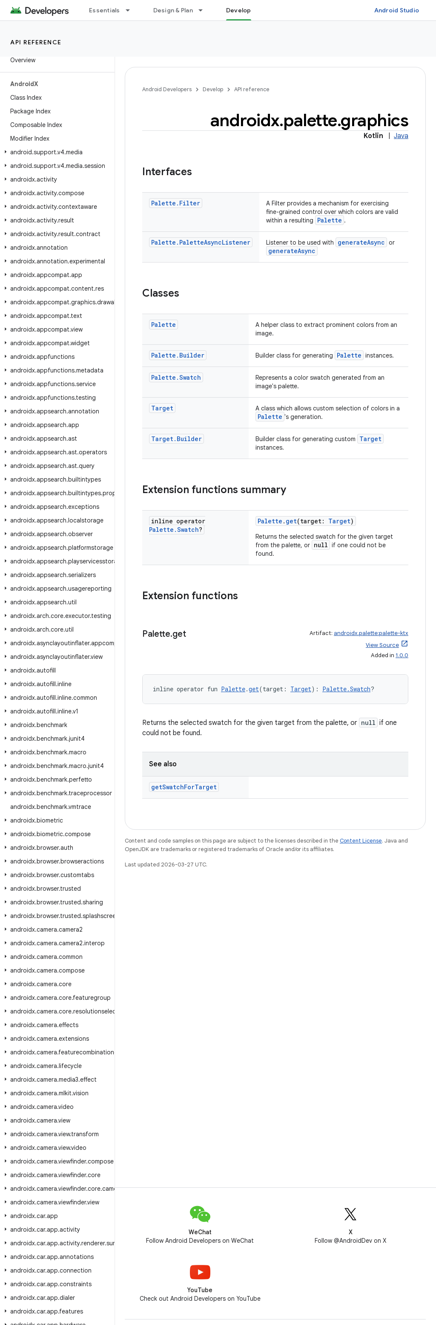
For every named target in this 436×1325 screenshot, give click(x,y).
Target (162, 408)
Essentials (104, 10)
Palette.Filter (175, 203)
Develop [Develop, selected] (238, 10)
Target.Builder (176, 439)
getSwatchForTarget (184, 787)
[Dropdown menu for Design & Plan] (204, 10)
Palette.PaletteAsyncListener (200, 242)
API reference (36, 42)
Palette (329, 220)
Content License (361, 840)
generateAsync (361, 242)
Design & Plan (173, 10)
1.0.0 (402, 655)
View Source (382, 645)
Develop (213, 89)
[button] (55, 152)
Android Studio (396, 10)
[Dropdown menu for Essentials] (131, 10)
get (291, 521)
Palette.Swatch (176, 377)
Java (401, 136)
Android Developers (167, 89)
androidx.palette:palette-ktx (371, 633)
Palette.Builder (177, 355)
